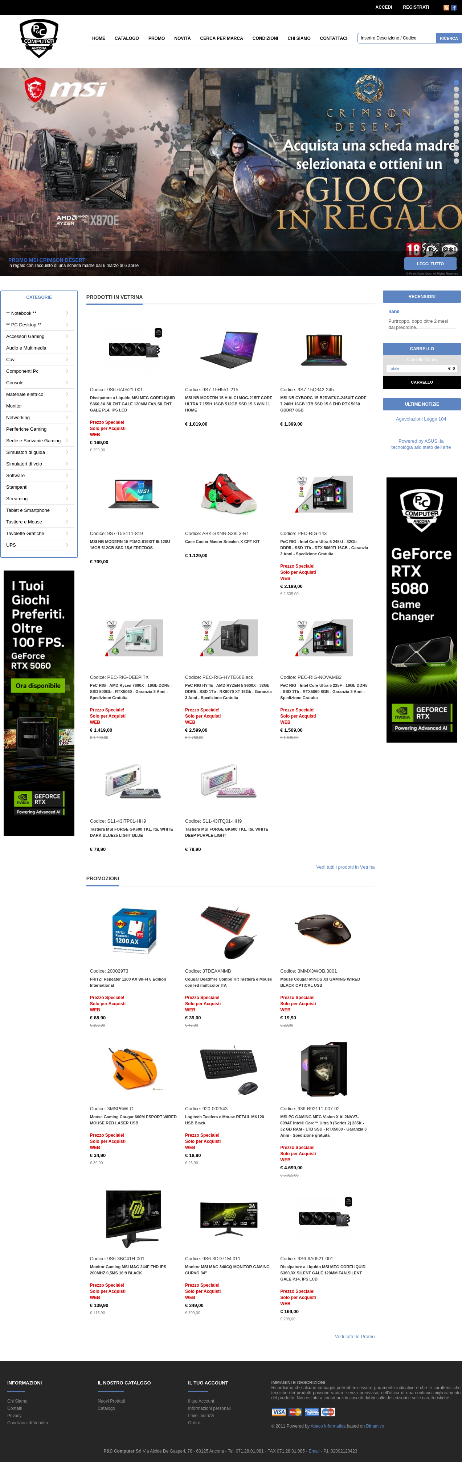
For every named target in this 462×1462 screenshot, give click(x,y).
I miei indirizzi (201, 1415)
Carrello (422, 382)
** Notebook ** (21, 313)
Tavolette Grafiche (25, 533)
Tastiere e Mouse (24, 522)
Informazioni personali (209, 1408)
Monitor (14, 406)
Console (15, 382)
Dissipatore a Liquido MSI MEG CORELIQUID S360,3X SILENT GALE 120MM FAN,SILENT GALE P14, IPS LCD (132, 404)
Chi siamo (299, 38)
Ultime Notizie (422, 404)
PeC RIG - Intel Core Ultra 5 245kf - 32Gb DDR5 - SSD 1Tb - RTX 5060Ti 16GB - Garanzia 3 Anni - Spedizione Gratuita (324, 547)
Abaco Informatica (328, 1426)
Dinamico (375, 1426)
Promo (156, 38)
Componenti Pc (22, 371)
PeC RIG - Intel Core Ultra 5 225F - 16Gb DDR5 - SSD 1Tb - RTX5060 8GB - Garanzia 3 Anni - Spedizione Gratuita (323, 691)
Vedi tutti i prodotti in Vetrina (345, 867)
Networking (18, 417)
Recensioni (422, 296)
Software (15, 475)
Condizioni (265, 38)
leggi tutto (430, 266)
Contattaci (333, 38)
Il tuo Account (201, 1401)
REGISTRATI (416, 7)
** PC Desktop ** (23, 324)
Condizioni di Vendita (27, 1422)
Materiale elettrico (25, 394)
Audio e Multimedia (26, 348)
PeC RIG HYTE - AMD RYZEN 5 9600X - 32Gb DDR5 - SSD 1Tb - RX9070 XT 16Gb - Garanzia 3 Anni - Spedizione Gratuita (228, 691)
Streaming (17, 498)
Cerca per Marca (221, 38)
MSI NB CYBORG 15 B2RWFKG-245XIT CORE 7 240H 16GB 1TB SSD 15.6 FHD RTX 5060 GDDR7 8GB (323, 404)
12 (456, 154)
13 (456, 161)
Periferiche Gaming (26, 429)
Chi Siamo (17, 1401)
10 (456, 141)
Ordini (194, 1422)
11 (456, 148)
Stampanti (17, 487)
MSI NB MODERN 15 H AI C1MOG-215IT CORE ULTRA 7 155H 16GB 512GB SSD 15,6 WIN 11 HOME (228, 404)
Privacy (14, 1415)
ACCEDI (384, 7)
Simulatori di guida (25, 452)
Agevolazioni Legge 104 (421, 419)
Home (98, 38)
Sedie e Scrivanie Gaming (33, 440)
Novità (182, 38)
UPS (11, 545)
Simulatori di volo (24, 464)
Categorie (39, 297)
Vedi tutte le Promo (355, 1336)
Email (315, 1451)
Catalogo (127, 38)
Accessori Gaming (25, 336)
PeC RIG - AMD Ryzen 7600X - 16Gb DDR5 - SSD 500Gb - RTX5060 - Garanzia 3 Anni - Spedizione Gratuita (131, 691)
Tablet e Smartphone (28, 510)
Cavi (11, 359)
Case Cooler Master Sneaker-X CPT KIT (222, 541)
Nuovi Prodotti (111, 1401)
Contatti (14, 1408)
